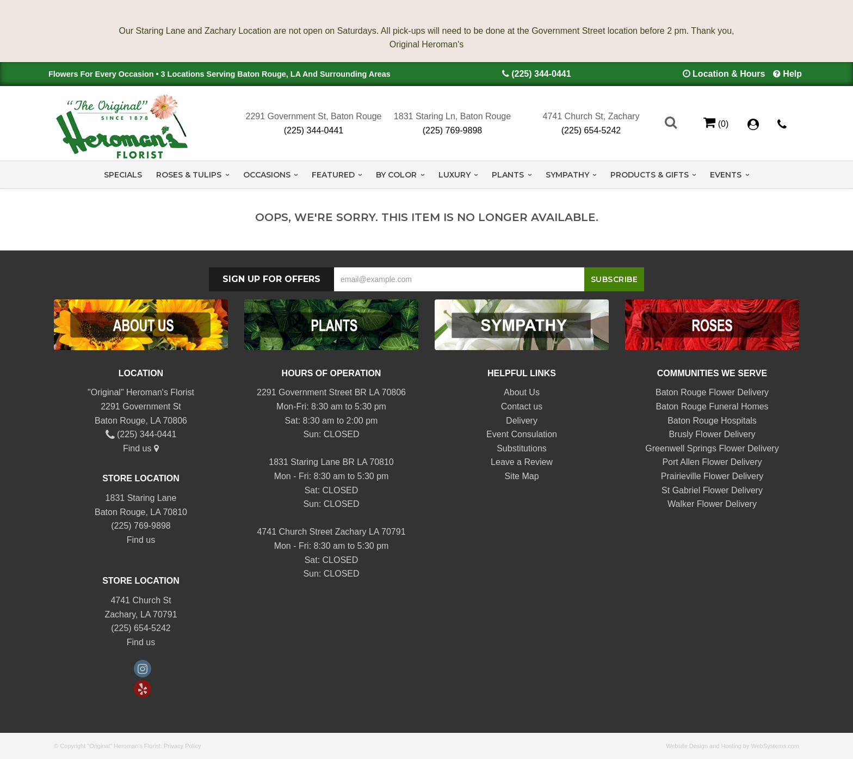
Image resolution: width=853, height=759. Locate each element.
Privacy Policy (182, 746)
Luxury (454, 175)
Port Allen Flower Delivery (712, 462)
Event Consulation (521, 434)
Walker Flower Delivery (712, 504)
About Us (522, 392)
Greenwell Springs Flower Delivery (711, 448)
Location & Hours (729, 73)
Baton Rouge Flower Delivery (712, 392)
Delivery (521, 420)
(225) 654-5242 (591, 130)
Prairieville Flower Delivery (712, 476)
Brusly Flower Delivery (712, 434)
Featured (333, 175)
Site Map (521, 476)
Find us (141, 448)
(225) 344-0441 (541, 73)
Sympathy (567, 175)
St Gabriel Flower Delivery (712, 490)
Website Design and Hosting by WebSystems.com (732, 746)
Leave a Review (522, 462)
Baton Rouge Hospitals (712, 420)
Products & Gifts (649, 175)
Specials (123, 175)
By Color (396, 175)
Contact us (521, 406)
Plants (508, 175)
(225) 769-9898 (452, 130)
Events (725, 175)
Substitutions (522, 448)
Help (792, 73)
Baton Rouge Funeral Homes (712, 406)
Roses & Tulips (188, 175)
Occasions (266, 175)
